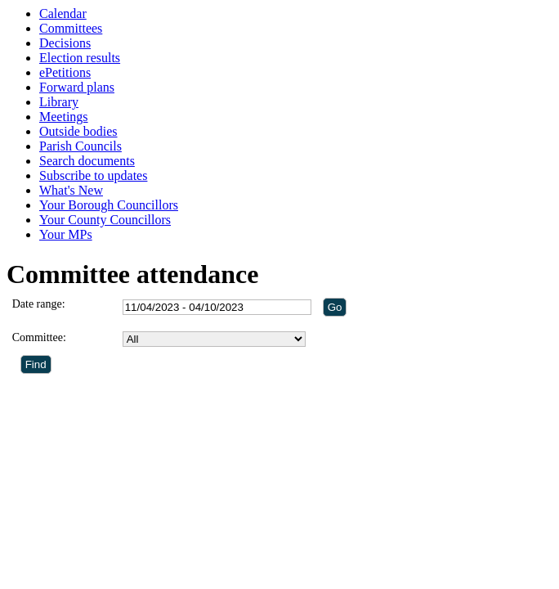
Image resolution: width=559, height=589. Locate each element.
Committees (70, 28)
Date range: (38, 304)
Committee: (39, 337)
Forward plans (76, 87)
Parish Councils (80, 146)
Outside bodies (78, 131)
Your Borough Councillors (108, 205)
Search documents (87, 161)
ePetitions (65, 72)
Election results (79, 58)
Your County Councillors (105, 220)
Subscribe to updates (93, 175)
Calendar (63, 13)
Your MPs (65, 234)
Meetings (63, 117)
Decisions (65, 43)
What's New (71, 190)
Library (58, 102)
